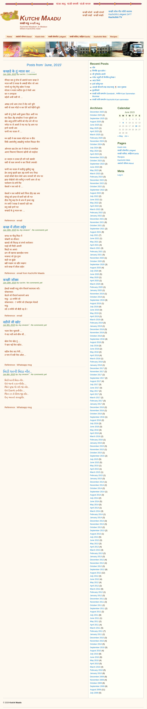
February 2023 (96, 177)
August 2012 (95, 573)
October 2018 (96, 336)
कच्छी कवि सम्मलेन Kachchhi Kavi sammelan (110, 99)
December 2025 (97, 112)
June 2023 (94, 167)
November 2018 (97, 332)
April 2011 (94, 625)
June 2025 (94, 125)
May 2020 (94, 277)
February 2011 (96, 631)
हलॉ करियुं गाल (97, 84)
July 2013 (94, 537)
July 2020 (94, 271)
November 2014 (97, 485)
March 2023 (95, 173)
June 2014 (94, 501)
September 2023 (97, 164)
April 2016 (94, 433)
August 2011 (95, 611)
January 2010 (96, 673)
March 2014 (95, 511)
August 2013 (95, 534)
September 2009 (97, 686)
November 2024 (97, 141)
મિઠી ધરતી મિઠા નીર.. (17, 371)
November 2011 (97, 602)
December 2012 (97, 560)
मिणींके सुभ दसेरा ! (99, 71)
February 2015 (96, 475)
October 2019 (96, 297)
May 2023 (94, 170)
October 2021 (96, 225)
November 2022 (97, 183)
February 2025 (96, 138)
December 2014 (97, 482)
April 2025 (94, 131)
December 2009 (97, 676)
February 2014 (96, 514)
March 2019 (95, 319)
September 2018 (97, 339)
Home (9, 37)
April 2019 (94, 316)
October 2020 (96, 261)
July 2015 (94, 459)
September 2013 (97, 530)
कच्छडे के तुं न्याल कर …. (19, 71)
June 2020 (94, 274)
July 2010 (94, 654)
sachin (22, 74)
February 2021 (96, 251)
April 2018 (94, 355)
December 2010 (97, 638)
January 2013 (96, 556)
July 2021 (94, 235)
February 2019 (96, 323)
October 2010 (96, 644)
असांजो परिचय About (23, 37)
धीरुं (93, 67)
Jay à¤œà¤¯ (25, 230)
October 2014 (96, 488)
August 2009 (95, 689)
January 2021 (96, 255)
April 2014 (94, 508)
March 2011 (95, 628)
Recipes (113, 37)
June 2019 (94, 310)
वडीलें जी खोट (11, 322)
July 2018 (94, 345)
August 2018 (95, 342)
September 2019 (97, 300)
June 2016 (94, 426)
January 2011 (96, 634)
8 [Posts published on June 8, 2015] (123, 123)
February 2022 (96, 212)
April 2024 (94, 154)
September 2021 (97, 229)
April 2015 (94, 469)
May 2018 (94, 352)
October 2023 (96, 160)
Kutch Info (39, 37)
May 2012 (94, 582)
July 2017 (94, 384)
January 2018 (96, 365)
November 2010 (97, 641)
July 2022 (94, 196)
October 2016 (96, 414)
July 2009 (94, 693)
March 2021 (95, 248)
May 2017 (94, 391)
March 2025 (95, 134)
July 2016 (94, 423)
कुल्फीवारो (95, 90)
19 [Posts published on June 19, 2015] (136, 126)
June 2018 (94, 349)
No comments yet (40, 230)
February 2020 (96, 287)
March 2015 (95, 472)
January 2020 (96, 290)
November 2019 (97, 294)
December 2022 (97, 180)
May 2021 (94, 242)
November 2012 (97, 563)
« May (120, 136)
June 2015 (94, 462)
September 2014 (97, 491)
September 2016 (97, 417)
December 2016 (97, 407)
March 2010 (95, 667)
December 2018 (97, 329)
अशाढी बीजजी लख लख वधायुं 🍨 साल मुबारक (109, 87)
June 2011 (94, 618)
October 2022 (96, 186)
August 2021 (95, 232)
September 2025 (97, 118)
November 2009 (97, 680)
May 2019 (94, 313)
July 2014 (94, 498)
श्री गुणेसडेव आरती (98, 74)
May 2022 (94, 203)
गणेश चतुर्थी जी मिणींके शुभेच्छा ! (104, 77)
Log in (120, 175)
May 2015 (94, 465)
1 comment (31, 74)
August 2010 (95, 650)
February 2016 (96, 440)
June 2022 (94, 199)
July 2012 (94, 576)
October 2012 (96, 566)
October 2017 (96, 375)
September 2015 (97, 456)
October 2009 (96, 683)
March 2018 (95, 358)
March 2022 (95, 209)
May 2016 (94, 430)
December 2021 (97, 219)
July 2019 (94, 306)
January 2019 (96, 326)
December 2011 (97, 599)
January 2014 (96, 517)
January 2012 (96, 595)
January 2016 (96, 443)
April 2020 (94, 280)
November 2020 (97, 258)
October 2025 (96, 115)
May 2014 (94, 504)
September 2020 (97, 264)
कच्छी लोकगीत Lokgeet (57, 37)
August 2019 (95, 303)
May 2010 (94, 660)
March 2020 (95, 284)
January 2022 (96, 216)
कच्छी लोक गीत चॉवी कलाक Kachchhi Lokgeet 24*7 (120, 14)
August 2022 (95, 193)
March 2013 (95, 550)
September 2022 (97, 190)
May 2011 (94, 621)
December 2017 (97, 368)
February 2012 (96, 592)
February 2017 (96, 401)
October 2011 (96, 605)
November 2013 (97, 524)
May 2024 (94, 151)
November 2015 (97, 449)
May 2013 (94, 543)
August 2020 (95, 267)
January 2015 (96, 478)
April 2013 (94, 547)
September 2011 (97, 608)
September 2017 (97, 378)
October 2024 (96, 144)
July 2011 (94, 615)
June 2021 (94, 238)
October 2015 (96, 453)
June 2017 (94, 388)
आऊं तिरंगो (96, 80)
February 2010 (96, 670)
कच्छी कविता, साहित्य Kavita (80, 37)
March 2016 (95, 436)
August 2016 (95, 420)
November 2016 (97, 410)
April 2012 (94, 586)
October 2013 (96, 527)
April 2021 (94, 245)
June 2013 (94, 540)
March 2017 (95, 397)
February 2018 (96, 362)
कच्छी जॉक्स (10, 280)
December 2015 (97, 446)
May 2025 (94, 128)
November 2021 (97, 222)
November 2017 (97, 371)
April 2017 (94, 394)
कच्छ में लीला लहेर (14, 227)
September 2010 (97, 647)
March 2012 (95, 589)
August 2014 (95, 495)
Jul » (127, 136)
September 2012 (97, 569)
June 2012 (94, 579)
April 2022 (94, 206)
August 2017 (95, 381)
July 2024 (94, 147)
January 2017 (96, 404)
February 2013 (96, 553)
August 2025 (95, 121)
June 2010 (94, 657)
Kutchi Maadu (40, 18)
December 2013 (97, 521)
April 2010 (94, 663)
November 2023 (97, 157)
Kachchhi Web (100, 37)
